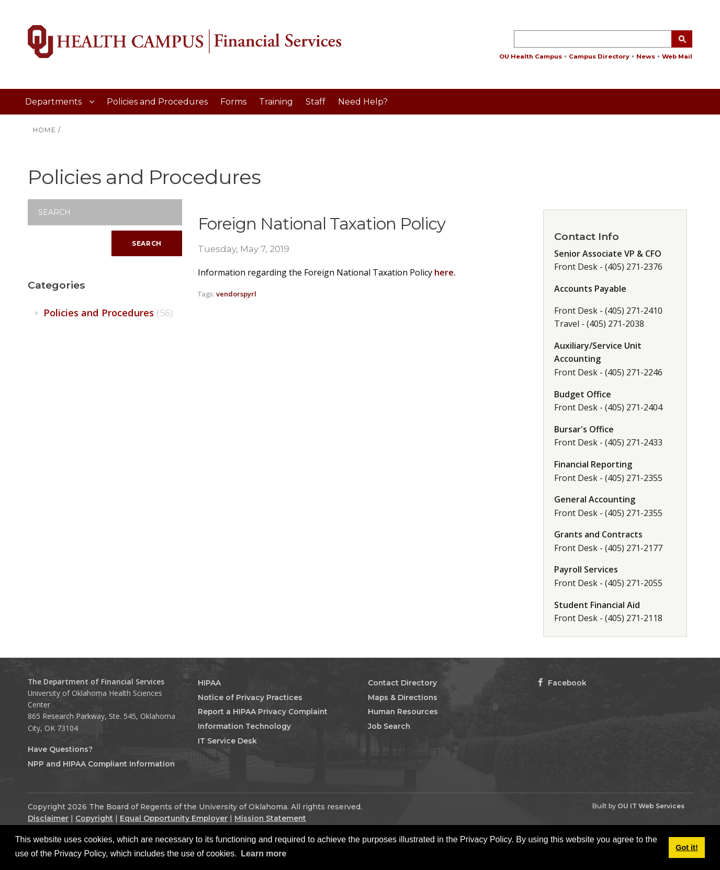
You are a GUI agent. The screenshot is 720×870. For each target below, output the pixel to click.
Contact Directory (402, 683)
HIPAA (209, 683)
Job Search (389, 726)
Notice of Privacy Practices (250, 697)
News (645, 56)
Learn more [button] (263, 853)
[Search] (105, 212)
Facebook (562, 683)
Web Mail (677, 56)
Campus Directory (599, 56)
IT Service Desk (227, 741)
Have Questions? (60, 749)
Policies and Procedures (157, 102)
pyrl (249, 294)
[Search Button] (681, 39)
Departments (54, 102)
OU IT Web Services (650, 806)
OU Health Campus (530, 56)
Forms (233, 102)
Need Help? (363, 102)
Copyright (94, 818)
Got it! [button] (687, 847)
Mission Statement (270, 818)
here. (445, 272)
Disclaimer (48, 818)
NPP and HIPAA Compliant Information (101, 764)
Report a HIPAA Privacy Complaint (263, 711)
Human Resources (403, 711)
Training (276, 102)
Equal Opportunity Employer (174, 818)
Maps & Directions (402, 697)
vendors (229, 294)
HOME (44, 130)
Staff (315, 102)
